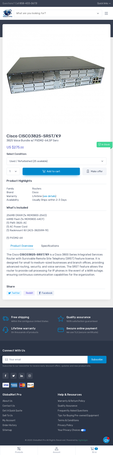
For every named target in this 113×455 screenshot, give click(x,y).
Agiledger (83, 440)
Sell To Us (8, 415)
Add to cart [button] (51, 171)
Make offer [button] (94, 171)
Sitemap (7, 430)
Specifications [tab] (50, 245)
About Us (7, 401)
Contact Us (9, 405)
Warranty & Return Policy (71, 401)
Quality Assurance (67, 405)
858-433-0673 (28, 3)
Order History (10, 425)
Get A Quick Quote (12, 410)
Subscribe (97, 359)
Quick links (102, 3)
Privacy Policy (65, 425)
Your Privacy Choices (72, 430)
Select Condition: (17, 154)
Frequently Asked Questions (73, 410)
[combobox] (56, 13)
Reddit (29, 293)
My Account (9, 420)
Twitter (14, 293)
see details (49, 196)
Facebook (45, 293)
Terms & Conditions (68, 420)
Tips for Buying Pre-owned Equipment (78, 415)
